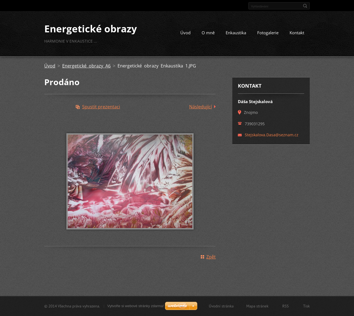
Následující (200, 107)
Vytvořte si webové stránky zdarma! (135, 306)
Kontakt (297, 32)
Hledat (305, 6)
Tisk (306, 306)
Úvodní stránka (221, 306)
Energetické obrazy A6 (86, 66)
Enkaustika (236, 32)
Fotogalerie (267, 32)
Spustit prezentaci (101, 107)
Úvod (185, 32)
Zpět (211, 257)
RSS (285, 306)
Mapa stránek (257, 306)
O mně (208, 32)
